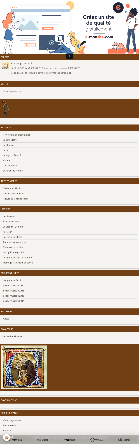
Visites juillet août (22, 63)
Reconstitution (10, 165)
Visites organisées (12, 91)
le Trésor (7, 232)
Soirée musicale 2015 (13, 296)
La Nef (6, 150)
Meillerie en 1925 (11, 188)
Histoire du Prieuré (12, 221)
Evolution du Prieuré (13, 170)
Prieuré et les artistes (13, 193)
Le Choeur (8, 145)
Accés (6, 318)
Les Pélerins (9, 216)
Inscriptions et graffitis (14, 252)
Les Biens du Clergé (12, 237)
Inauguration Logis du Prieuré (17, 257)
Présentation (9, 425)
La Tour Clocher (10, 140)
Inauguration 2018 (12, 280)
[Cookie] (6, 437)
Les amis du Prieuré (12, 336)
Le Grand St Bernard (13, 227)
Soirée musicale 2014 (13, 301)
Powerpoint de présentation (16, 135)
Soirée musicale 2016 (13, 290)
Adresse (7, 430)
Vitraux (6, 160)
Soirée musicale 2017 (13, 285)
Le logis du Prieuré (12, 155)
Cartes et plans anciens (14, 242)
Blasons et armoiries (13, 247)
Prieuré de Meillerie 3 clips (15, 198)
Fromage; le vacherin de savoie (18, 262)
